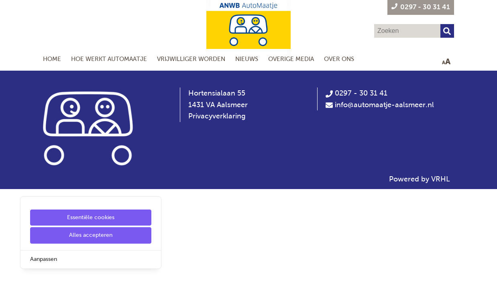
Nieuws (246, 58)
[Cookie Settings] (9, 277)
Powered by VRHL (419, 179)
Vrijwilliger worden (191, 58)
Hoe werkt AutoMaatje (109, 58)
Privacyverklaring (217, 116)
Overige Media (291, 58)
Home (52, 58)
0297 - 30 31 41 (356, 93)
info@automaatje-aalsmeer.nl (384, 105)
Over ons (339, 58)
